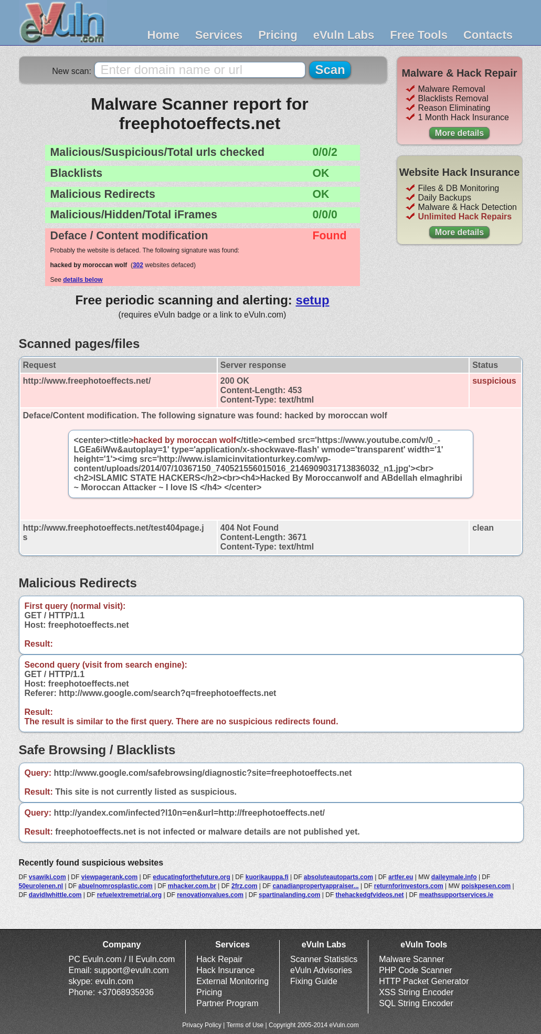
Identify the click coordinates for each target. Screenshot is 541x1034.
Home (163, 34)
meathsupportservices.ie (456, 895)
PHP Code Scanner (415, 970)
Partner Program (227, 1003)
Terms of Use (245, 1025)
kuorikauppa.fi (267, 877)
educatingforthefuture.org (191, 877)
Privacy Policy (201, 1025)
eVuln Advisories (321, 970)
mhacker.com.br (192, 886)
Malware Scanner (411, 959)
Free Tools (419, 34)
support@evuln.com (131, 970)
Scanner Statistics (323, 959)
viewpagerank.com (109, 877)
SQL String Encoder (416, 1003)
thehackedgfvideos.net (370, 895)
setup (313, 300)
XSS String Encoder (416, 992)
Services (219, 34)
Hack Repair (219, 959)
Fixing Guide (313, 981)
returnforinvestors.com (408, 886)
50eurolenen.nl (41, 886)
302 (138, 265)
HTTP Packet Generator (424, 981)
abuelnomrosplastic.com (115, 886)
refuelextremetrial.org (129, 895)
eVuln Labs (344, 34)
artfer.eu (400, 877)
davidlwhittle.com (55, 895)
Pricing (278, 34)
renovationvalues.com (210, 895)
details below (82, 279)
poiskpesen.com (486, 886)
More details (459, 133)
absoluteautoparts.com (338, 877)
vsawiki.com (47, 877)
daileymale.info (454, 877)
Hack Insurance (225, 970)
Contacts (488, 34)
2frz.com (244, 886)
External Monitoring (232, 981)
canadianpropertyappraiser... (316, 886)
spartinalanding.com (289, 895)
